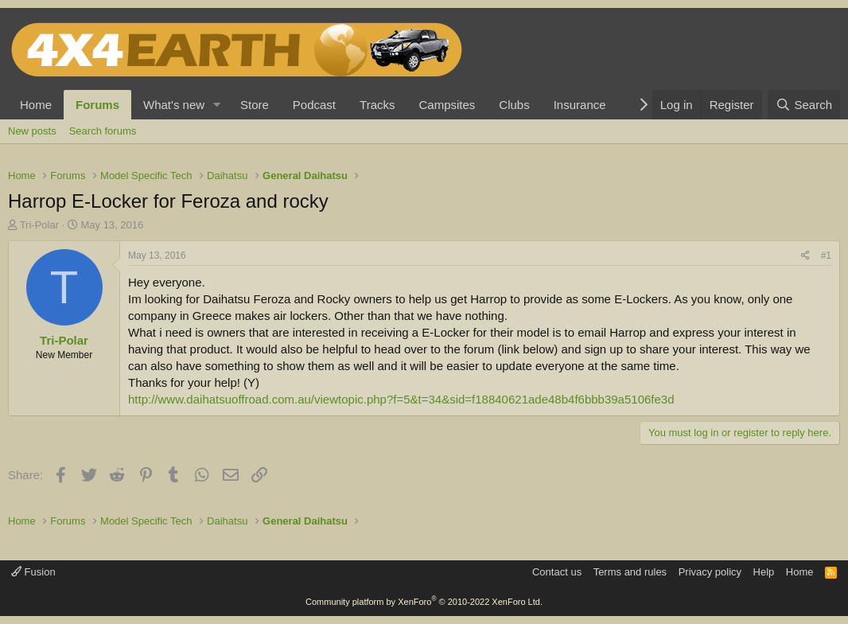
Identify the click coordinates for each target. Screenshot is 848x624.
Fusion (33, 572)
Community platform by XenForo (424, 601)
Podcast (314, 104)
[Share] (805, 256)
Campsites (446, 104)
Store (254, 104)
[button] (217, 104)
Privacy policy (710, 572)
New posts (32, 131)
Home (36, 104)
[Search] (804, 104)
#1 (826, 255)
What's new (173, 104)
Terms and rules (630, 572)
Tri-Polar (39, 225)
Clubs (514, 104)
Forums (97, 104)
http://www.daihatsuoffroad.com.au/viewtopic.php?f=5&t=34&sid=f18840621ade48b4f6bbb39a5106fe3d (401, 399)
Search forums (103, 131)
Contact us (557, 572)
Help (764, 572)
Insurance (580, 104)
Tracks (377, 104)
